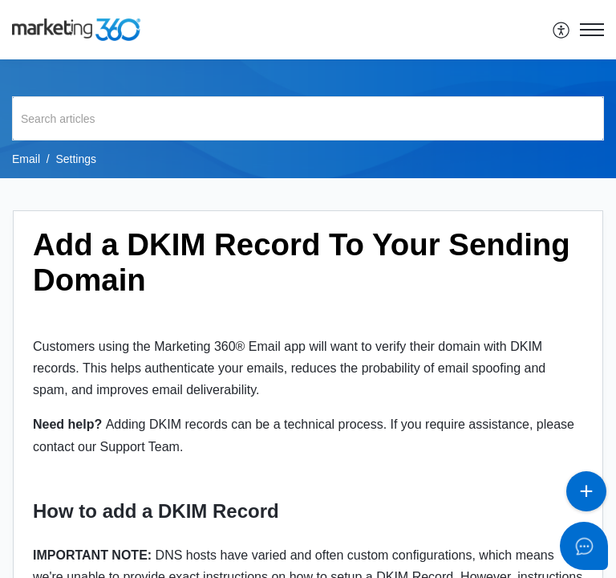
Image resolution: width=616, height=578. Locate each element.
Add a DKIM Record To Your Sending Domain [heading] (301, 262)
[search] (308, 118)
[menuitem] (562, 29)
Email (26, 159)
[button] (562, 29)
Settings (75, 159)
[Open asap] (584, 546)
